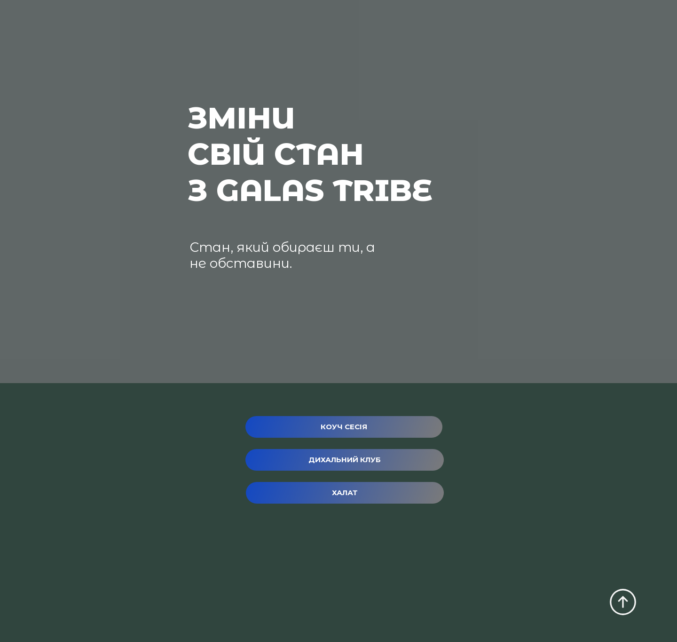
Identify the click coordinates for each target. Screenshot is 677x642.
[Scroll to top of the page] (622, 602)
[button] (343, 427)
